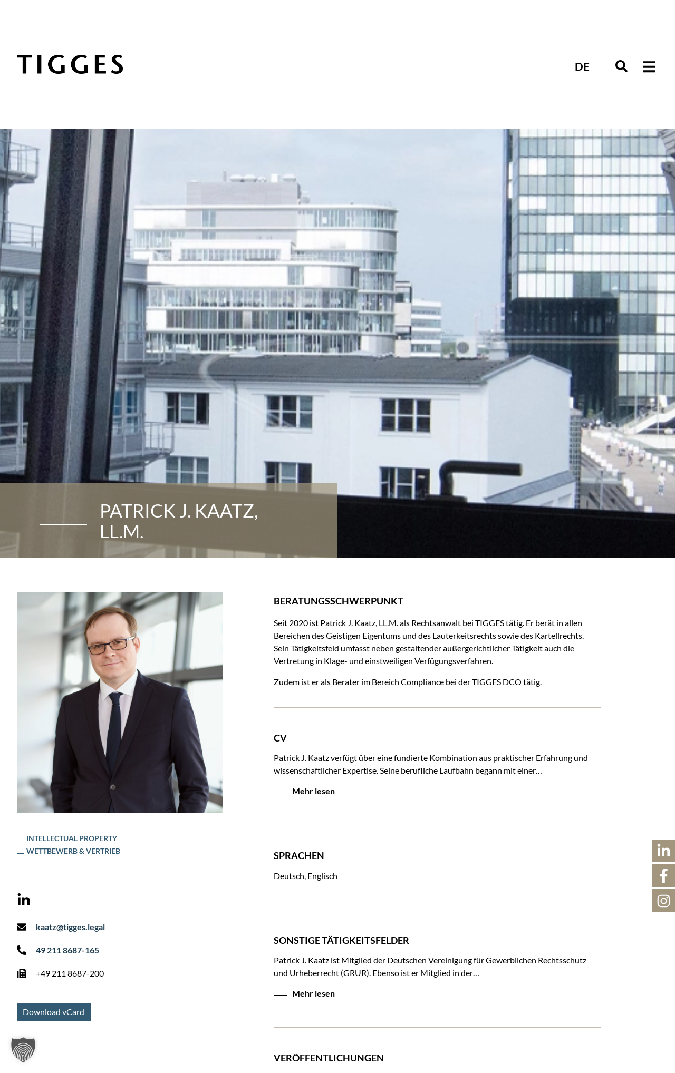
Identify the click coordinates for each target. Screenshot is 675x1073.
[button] (649, 66)
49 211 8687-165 (67, 950)
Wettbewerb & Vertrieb (73, 850)
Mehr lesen (313, 791)
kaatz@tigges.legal (70, 927)
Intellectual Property (71, 838)
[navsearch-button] (621, 66)
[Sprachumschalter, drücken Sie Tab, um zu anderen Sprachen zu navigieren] (582, 65)
